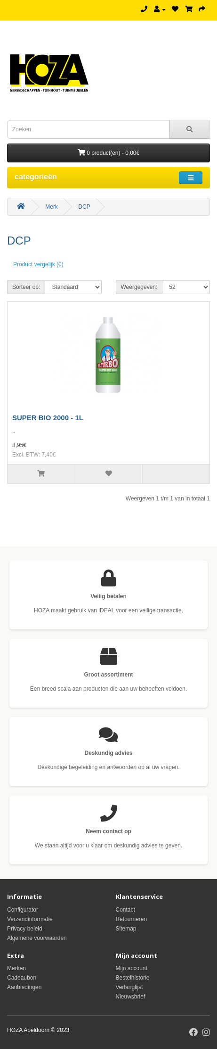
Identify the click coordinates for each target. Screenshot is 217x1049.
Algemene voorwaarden (37, 938)
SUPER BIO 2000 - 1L (47, 418)
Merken (16, 968)
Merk (51, 206)
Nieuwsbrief (130, 996)
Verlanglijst (129, 987)
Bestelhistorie (133, 977)
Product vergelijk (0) (38, 264)
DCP (84, 206)
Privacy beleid (24, 928)
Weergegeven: (139, 287)
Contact (125, 909)
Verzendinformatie (30, 919)
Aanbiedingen (24, 987)
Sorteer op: (26, 287)
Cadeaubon (21, 977)
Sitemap (126, 928)
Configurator (22, 909)
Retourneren (131, 919)
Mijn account (131, 968)
